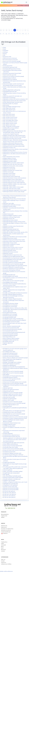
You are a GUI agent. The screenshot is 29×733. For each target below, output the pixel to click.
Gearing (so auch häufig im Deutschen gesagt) (13, 76)
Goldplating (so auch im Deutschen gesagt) (12, 392)
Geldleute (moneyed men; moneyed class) (12, 170)
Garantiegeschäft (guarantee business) (11, 68)
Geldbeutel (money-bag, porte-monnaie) (12, 138)
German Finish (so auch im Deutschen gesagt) (13, 280)
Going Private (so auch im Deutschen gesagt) (13, 383)
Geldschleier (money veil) (8, 218)
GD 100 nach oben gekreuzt (9, 497)
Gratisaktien (5, 50)
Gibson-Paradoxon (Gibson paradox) (11, 338)
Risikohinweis (4, 525)
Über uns (3, 559)
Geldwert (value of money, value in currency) (13, 247)
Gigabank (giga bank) (8, 342)
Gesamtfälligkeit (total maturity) (10, 282)
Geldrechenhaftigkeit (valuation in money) (12, 215)
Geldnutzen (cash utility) (8, 203)
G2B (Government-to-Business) (10, 58)
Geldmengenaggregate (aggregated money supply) (14, 190)
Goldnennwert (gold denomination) (11, 389)
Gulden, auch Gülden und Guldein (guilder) (12, 471)
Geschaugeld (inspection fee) (9, 312)
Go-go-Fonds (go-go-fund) (9, 380)
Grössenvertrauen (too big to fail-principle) (12, 445)
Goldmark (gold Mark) (8, 388)
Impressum (3, 562)
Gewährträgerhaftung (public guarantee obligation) (14, 320)
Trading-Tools (4, 515)
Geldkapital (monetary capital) (9, 161)
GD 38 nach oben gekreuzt (9, 491)
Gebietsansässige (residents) (9, 77)
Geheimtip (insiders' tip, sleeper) (10, 103)
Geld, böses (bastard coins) (9, 109)
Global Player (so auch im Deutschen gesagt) (13, 372)
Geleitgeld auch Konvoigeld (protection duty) (13, 256)
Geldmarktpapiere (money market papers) (12, 179)
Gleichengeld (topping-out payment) (11, 363)
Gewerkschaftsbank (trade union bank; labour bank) (14, 323)
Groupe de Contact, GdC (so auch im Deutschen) (14, 450)
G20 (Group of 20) (7, 56)
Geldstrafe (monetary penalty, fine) (11, 229)
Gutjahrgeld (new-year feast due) (10, 483)
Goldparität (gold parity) (8, 391)
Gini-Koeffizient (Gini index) (9, 351)
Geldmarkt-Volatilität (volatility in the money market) (14, 184)
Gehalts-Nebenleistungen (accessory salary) (13, 102)
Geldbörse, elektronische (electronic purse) (12, 143)
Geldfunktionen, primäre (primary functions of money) (15, 152)
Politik (2, 543)
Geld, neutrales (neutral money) (10, 117)
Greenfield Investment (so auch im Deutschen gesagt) (15, 416)
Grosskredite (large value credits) (10, 447)
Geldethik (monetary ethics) (9, 150)
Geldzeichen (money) (8, 253)
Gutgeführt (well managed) (9, 480)
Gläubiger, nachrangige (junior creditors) (12, 362)
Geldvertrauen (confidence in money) (11, 244)
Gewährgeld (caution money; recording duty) (13, 318)
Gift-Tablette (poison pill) (8, 341)
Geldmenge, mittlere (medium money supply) (13, 187)
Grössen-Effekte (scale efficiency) (10, 444)
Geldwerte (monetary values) (9, 250)
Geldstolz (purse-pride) (8, 227)
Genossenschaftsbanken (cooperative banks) (13, 267)
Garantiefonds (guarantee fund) (10, 67)
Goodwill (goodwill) (7, 406)
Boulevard (3, 549)
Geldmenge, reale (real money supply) (11, 188)
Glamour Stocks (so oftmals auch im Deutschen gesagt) (15, 357)
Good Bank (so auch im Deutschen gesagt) (12, 401)
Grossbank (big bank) (8, 433)
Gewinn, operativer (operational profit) (11, 326)
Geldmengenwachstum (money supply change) (13, 191)
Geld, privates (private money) (10, 118)
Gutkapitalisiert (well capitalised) (10, 485)
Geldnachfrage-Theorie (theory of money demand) (14, 198)
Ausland (3, 551)
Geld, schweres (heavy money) (10, 121)
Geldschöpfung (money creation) (10, 220)
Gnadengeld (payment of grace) (10, 377)
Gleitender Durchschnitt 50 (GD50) (10, 489)
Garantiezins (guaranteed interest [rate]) (12, 73)
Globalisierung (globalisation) (9, 365)
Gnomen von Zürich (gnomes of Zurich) (11, 378)
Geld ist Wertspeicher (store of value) (11, 156)
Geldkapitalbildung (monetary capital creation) (13, 162)
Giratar (4, 47)
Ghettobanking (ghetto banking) (10, 335)
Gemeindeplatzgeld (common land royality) (12, 259)
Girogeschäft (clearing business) (10, 353)
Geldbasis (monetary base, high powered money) (14, 135)
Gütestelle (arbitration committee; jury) (11, 479)
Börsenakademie (5, 514)
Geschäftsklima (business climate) (10, 303)
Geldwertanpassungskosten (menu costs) (12, 248)
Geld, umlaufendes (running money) (11, 126)
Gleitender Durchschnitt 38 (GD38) (10, 488)
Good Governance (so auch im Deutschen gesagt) (14, 403)
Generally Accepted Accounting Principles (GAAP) (14, 262)
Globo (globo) (6, 374)
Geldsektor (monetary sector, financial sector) (13, 226)
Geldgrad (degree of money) (9, 158)
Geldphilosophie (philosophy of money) (12, 204)
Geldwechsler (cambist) (8, 245)
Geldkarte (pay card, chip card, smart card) (12, 164)
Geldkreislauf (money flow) (9, 167)
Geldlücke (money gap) (8, 171)
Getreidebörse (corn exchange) (10, 314)
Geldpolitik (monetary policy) (9, 206)
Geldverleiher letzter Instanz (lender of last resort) (14, 241)
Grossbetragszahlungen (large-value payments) (13, 442)
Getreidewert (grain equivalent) (10, 315)
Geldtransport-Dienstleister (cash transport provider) (15, 236)
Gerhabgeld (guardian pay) (9, 274)
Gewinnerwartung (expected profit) (11, 327)
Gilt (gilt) (5, 344)
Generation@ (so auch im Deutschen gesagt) (13, 264)
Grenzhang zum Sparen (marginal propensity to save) (15, 418)
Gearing (5, 53)
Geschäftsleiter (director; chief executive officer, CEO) (15, 308)
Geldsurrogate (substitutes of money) (11, 230)
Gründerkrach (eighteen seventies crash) (12, 453)
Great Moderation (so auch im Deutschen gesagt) (14, 413)
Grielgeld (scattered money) (9, 424)
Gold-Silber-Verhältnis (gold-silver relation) (12, 395)
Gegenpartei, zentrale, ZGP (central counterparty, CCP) (15, 99)
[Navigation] (26, 2)
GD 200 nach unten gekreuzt (9, 494)
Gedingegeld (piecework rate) (10, 91)
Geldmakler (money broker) (9, 173)
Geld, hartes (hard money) (9, 114)
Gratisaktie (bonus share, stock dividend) (12, 412)
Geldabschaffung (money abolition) (11, 127)
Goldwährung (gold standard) (9, 398)
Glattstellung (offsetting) (8, 360)
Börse (2, 546)
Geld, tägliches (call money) (9, 124)
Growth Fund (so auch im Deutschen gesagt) (13, 448)
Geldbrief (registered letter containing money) (13, 144)
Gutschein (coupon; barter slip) (10, 486)
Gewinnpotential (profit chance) (10, 330)
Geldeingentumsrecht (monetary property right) (14, 146)
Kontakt (3, 560)
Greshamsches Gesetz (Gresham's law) (11, 422)
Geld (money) (6, 105)
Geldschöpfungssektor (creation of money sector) (14, 221)
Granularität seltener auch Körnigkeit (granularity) (14, 410)
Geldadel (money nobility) (9, 129)
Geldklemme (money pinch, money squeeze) (13, 165)
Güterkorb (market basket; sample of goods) (13, 477)
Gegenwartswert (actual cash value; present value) (14, 100)
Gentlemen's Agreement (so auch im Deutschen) (14, 268)
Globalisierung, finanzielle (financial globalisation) (14, 366)
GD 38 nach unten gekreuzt (9, 495)
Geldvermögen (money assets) (10, 242)
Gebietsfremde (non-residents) (10, 79)
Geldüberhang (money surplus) (10, 238)
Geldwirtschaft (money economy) (10, 251)
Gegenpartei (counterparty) (9, 97)
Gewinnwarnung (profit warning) (10, 333)
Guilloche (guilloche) (7, 469)
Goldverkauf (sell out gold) (9, 397)
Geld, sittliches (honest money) (10, 123)
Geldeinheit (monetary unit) (9, 147)
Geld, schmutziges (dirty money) (10, 120)
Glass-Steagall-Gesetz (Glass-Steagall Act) (12, 359)
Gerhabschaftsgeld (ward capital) (10, 276)
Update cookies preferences (6, 571)
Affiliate (2, 517)
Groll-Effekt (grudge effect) (9, 425)
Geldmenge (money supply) (9, 185)
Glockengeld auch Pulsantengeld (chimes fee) (13, 375)
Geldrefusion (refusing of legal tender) (11, 217)
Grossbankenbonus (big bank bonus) (11, 435)
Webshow (5, 533)
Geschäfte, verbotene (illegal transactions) (12, 298)
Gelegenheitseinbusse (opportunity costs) (12, 254)
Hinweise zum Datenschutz (7, 528)
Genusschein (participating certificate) (11, 270)
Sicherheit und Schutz (6, 530)
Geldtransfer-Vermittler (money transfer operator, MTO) (15, 232)
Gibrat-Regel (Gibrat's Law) (9, 336)
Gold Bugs (5, 52)
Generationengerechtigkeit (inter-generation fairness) (15, 265)
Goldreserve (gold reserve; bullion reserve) (12, 394)
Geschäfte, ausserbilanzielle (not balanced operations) (15, 292)
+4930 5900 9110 (10, 508)
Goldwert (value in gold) (8, 400)
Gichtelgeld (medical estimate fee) (10, 339)
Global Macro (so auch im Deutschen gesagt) (13, 371)
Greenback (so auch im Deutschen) (11, 415)
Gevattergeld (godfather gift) (9, 317)
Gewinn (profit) (6, 324)
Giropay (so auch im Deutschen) (10, 354)
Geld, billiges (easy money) (9, 108)
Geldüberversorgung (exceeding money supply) (14, 239)
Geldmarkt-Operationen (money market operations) (14, 177)
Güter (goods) (6, 474)
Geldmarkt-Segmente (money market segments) (14, 182)
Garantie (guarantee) (7, 65)
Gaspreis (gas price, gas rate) (9, 74)
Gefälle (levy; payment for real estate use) (12, 96)
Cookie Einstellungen (6, 531)
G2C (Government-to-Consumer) (10, 59)
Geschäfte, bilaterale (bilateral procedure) (12, 294)
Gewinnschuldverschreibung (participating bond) (14, 332)
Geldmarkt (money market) (9, 174)
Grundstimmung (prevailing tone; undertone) (13, 454)
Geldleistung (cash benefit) (9, 168)
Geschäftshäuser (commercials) (10, 306)
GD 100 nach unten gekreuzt (9, 492)
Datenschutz (4, 527)
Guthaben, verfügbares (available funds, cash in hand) (15, 482)
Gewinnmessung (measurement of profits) (12, 329)
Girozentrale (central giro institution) (11, 356)
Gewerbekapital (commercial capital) (11, 321)
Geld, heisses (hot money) (9, 115)
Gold (4, 55)
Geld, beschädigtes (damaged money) (11, 106)
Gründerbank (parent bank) (9, 451)
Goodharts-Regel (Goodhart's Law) (11, 404)
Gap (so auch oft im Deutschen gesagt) (12, 61)
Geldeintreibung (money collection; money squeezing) (15, 149)
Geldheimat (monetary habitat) (10, 159)
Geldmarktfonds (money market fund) (11, 176)
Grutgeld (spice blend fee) (9, 462)
